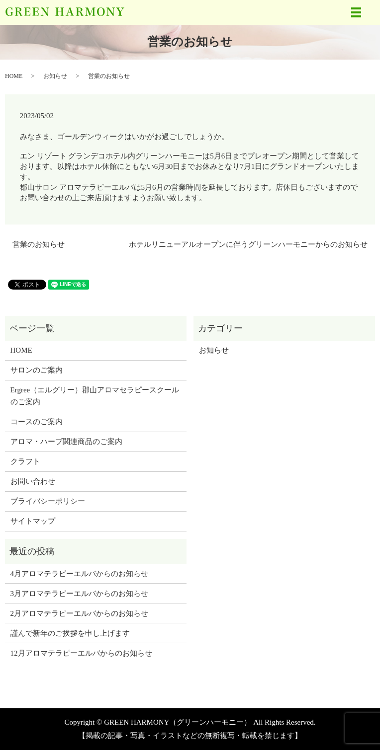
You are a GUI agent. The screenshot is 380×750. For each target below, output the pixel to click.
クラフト (25, 461)
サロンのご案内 (36, 370)
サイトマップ (32, 521)
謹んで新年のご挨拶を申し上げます (70, 633)
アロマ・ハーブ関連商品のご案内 (66, 442)
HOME (13, 76)
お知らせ (55, 76)
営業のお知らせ (38, 244)
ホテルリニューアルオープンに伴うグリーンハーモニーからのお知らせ (248, 244)
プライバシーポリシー (47, 501)
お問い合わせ (32, 481)
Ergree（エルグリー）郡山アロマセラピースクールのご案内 (95, 396)
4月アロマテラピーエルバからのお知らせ (79, 574)
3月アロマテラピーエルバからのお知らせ (79, 594)
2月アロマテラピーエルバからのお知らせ (79, 613)
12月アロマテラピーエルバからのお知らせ (81, 653)
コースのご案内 (36, 422)
